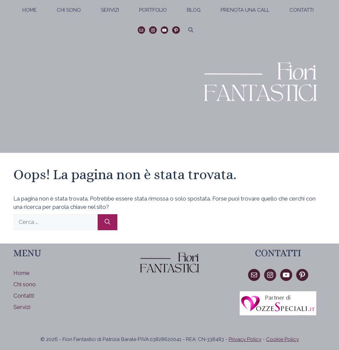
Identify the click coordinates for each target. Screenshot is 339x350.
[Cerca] (107, 222)
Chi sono (69, 10)
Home (29, 10)
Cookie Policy (282, 339)
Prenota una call (245, 10)
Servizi (110, 10)
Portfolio (153, 10)
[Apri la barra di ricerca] (191, 30)
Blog (194, 10)
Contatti (302, 10)
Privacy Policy (245, 339)
